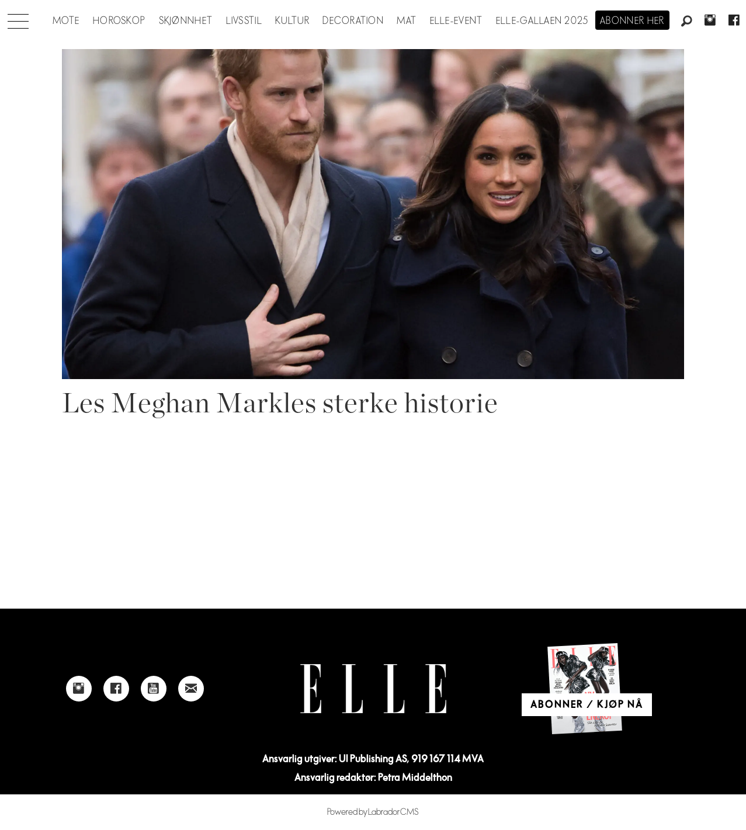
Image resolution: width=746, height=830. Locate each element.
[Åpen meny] (18, 18)
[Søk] (686, 21)
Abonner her (632, 21)
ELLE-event (456, 21)
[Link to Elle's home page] (373, 689)
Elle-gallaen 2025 (542, 21)
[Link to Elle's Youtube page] (153, 688)
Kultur (292, 21)
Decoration (353, 21)
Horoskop (119, 21)
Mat (407, 21)
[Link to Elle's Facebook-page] (116, 688)
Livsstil (244, 21)
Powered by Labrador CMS (373, 812)
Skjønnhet (186, 21)
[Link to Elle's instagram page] (79, 688)
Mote (66, 21)
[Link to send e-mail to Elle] (191, 688)
